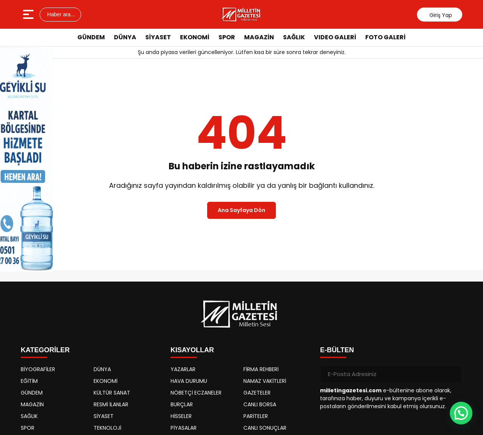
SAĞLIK (294, 37)
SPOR (226, 37)
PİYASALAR (184, 428)
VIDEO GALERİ (335, 37)
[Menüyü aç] (29, 14)
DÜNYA (125, 37)
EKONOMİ (194, 37)
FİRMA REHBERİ (260, 369)
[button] (461, 413)
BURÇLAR (182, 404)
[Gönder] (453, 374)
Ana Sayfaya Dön (241, 210)
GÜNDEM (91, 37)
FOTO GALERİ (385, 37)
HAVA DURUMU (189, 381)
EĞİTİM (29, 381)
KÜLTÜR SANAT (112, 392)
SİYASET (158, 37)
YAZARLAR (183, 369)
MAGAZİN (259, 37)
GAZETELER (257, 392)
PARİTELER (255, 416)
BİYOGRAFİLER (38, 369)
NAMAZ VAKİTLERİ (264, 381)
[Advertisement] (456, 160)
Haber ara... (60, 14)
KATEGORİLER (45, 350)
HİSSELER (181, 416)
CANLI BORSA (259, 404)
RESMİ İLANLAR (111, 404)
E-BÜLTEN (337, 350)
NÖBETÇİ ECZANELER (196, 392)
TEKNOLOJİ (107, 428)
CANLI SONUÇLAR (264, 428)
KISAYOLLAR (192, 350)
